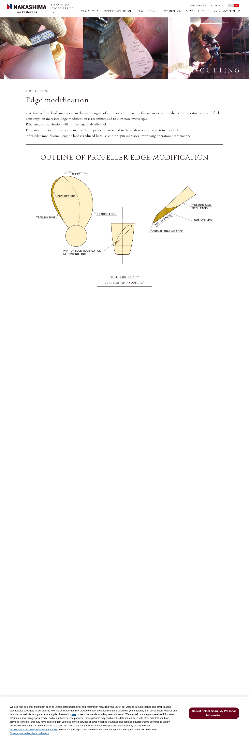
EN (236, 5)
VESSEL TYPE (89, 11)
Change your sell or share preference (29, 733)
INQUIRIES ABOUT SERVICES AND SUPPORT (124, 280)
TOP (182, 22)
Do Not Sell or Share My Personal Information (34, 729)
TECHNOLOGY (172, 11)
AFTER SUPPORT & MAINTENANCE (204, 22)
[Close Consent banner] (243, 702)
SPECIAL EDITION (198, 11)
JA (231, 5)
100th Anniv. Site (198, 5)
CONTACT (217, 5)
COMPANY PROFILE (227, 11)
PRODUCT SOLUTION (117, 11)
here (74, 714)
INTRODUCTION (146, 11)
